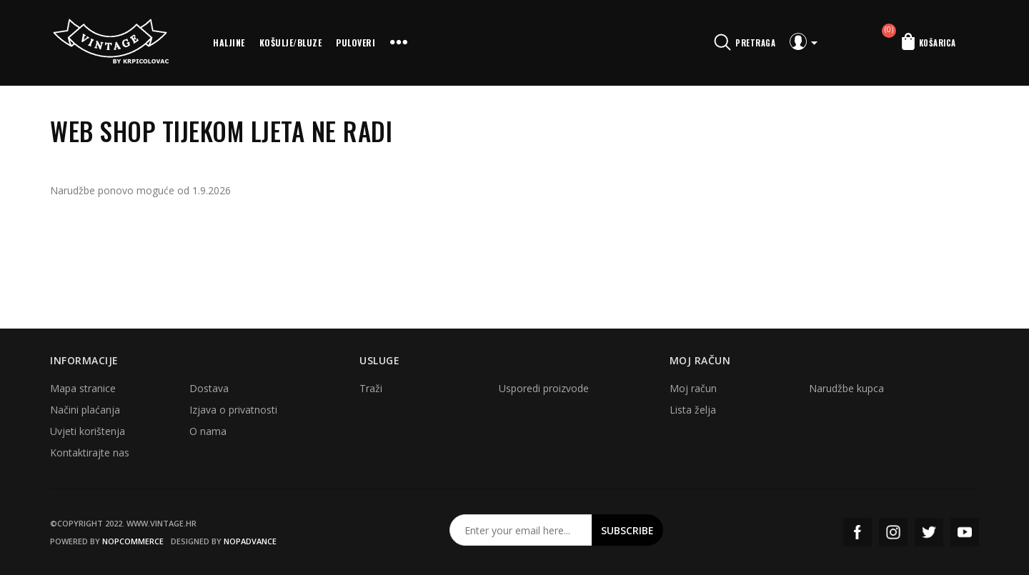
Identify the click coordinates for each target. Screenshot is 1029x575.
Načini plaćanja (85, 409)
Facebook (857, 532)
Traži (370, 388)
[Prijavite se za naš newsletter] (520, 530)
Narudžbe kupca (846, 388)
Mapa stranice (83, 388)
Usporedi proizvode (544, 388)
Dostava (209, 388)
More (398, 42)
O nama (208, 431)
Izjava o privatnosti (233, 409)
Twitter (929, 532)
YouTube (964, 532)
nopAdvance (250, 541)
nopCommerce (133, 541)
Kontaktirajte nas (89, 452)
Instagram (893, 532)
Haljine (229, 42)
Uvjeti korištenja (87, 431)
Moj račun (693, 388)
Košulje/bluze (290, 42)
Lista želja (693, 409)
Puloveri (355, 42)
